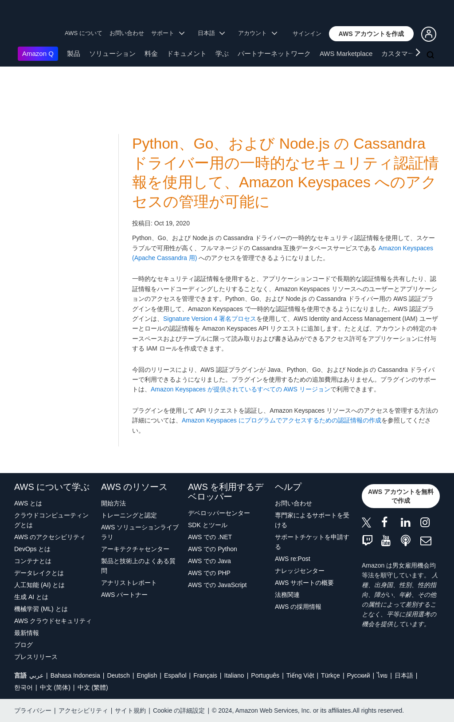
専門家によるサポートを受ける (312, 520)
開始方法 (113, 503)
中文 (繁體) (93, 687)
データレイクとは (39, 572)
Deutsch (118, 675)
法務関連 (287, 594)
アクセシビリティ (83, 710)
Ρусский (358, 675)
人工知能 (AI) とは (39, 584)
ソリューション (112, 53)
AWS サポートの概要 (304, 582)
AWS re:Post (292, 558)
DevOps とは (32, 548)
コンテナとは (32, 560)
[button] (371, 33)
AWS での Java (209, 560)
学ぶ (222, 53)
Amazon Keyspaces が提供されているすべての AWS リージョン (240, 389)
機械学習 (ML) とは (41, 608)
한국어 (23, 687)
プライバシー (32, 710)
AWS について (83, 33)
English (147, 675)
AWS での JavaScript (217, 584)
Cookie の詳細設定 (179, 710)
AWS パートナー (124, 594)
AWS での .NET (210, 537)
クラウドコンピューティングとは (51, 520)
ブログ (23, 644)
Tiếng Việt (300, 675)
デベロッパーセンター (219, 513)
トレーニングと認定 (129, 515)
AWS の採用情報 (298, 606)
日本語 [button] (211, 33)
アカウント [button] (257, 33)
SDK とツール (207, 525)
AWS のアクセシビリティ (50, 537)
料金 (151, 53)
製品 (73, 53)
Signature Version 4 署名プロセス (209, 318)
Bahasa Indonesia (75, 675)
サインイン (307, 33)
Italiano (234, 675)
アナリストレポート (129, 582)
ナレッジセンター (300, 570)
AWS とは (28, 503)
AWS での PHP (209, 572)
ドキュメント (187, 53)
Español (175, 675)
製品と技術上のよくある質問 (138, 565)
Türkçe (330, 675)
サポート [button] (167, 33)
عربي (36, 675)
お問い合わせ (127, 33)
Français (205, 675)
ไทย (382, 675)
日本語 (404, 675)
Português (265, 675)
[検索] (431, 55)
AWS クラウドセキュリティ (53, 620)
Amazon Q (38, 53)
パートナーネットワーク (274, 53)
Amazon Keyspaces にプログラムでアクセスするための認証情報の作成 (281, 420)
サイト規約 (130, 710)
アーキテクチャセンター (135, 548)
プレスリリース (36, 656)
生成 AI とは (31, 596)
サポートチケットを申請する (312, 541)
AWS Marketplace (346, 53)
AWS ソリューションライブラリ (140, 532)
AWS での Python (212, 548)
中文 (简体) (55, 687)
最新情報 (26, 632)
